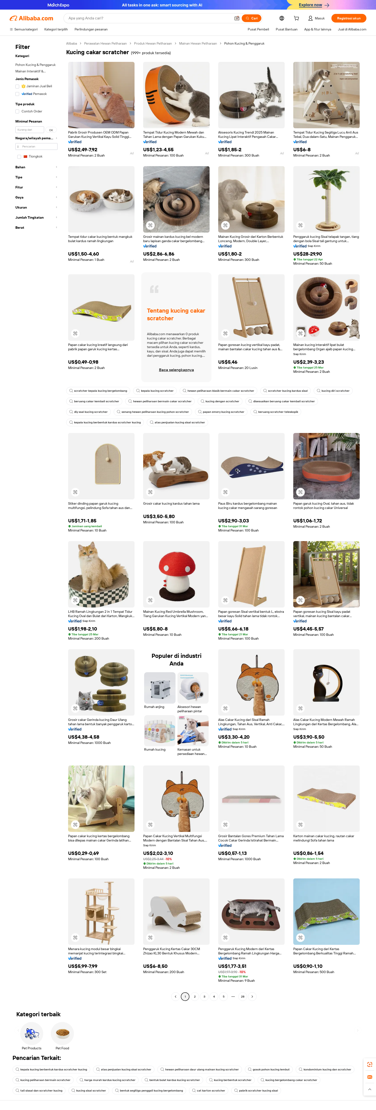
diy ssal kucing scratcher (88, 412)
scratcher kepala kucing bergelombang (98, 391)
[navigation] (36, 520)
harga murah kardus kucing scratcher (107, 1080)
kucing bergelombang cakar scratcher (289, 1080)
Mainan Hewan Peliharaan (198, 43)
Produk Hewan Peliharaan (153, 43)
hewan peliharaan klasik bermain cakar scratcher (218, 391)
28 (242, 996)
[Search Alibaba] (149, 18)
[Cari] (251, 18)
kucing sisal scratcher (88, 1090)
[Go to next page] (252, 996)
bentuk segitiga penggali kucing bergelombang (149, 1090)
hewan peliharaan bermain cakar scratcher (160, 401)
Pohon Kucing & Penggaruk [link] (244, 43)
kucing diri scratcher (333, 391)
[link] (370, 1064)
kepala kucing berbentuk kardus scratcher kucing (105, 422)
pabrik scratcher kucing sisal (256, 1090)
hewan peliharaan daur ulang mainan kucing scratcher (199, 1069)
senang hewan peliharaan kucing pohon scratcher (153, 412)
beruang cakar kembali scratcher (94, 401)
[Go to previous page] (175, 996)
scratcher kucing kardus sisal (285, 391)
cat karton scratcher (208, 1090)
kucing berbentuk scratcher (230, 1080)
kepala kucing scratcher (155, 391)
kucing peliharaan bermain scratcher (43, 1080)
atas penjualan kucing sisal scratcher (177, 422)
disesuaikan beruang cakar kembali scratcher (281, 401)
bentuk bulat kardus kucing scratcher (172, 1080)
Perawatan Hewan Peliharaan (105, 43)
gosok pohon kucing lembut (269, 1069)
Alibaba (71, 43)
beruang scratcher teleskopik (275, 412)
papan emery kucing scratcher (221, 412)
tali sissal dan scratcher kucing (39, 1090)
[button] (237, 18)
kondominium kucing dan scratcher (325, 1069)
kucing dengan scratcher (220, 401)
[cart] (297, 19)
